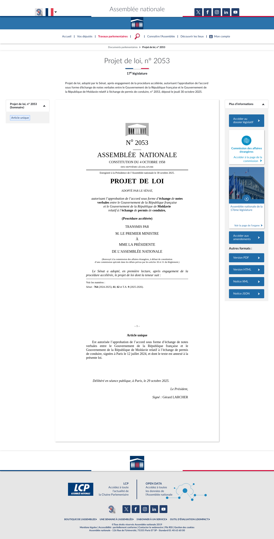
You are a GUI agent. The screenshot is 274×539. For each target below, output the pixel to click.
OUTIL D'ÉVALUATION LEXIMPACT (189, 519)
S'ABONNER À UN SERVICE (151, 519)
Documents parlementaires (123, 47)
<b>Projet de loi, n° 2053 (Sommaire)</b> (27, 106)
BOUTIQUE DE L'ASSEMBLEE (79, 519)
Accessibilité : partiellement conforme (118, 527)
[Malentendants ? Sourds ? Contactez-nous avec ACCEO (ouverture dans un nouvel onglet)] (111, 509)
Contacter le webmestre (151, 527)
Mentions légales (88, 527)
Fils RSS (169, 527)
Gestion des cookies (184, 527)
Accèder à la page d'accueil (137, 22)
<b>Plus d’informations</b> (246, 104)
